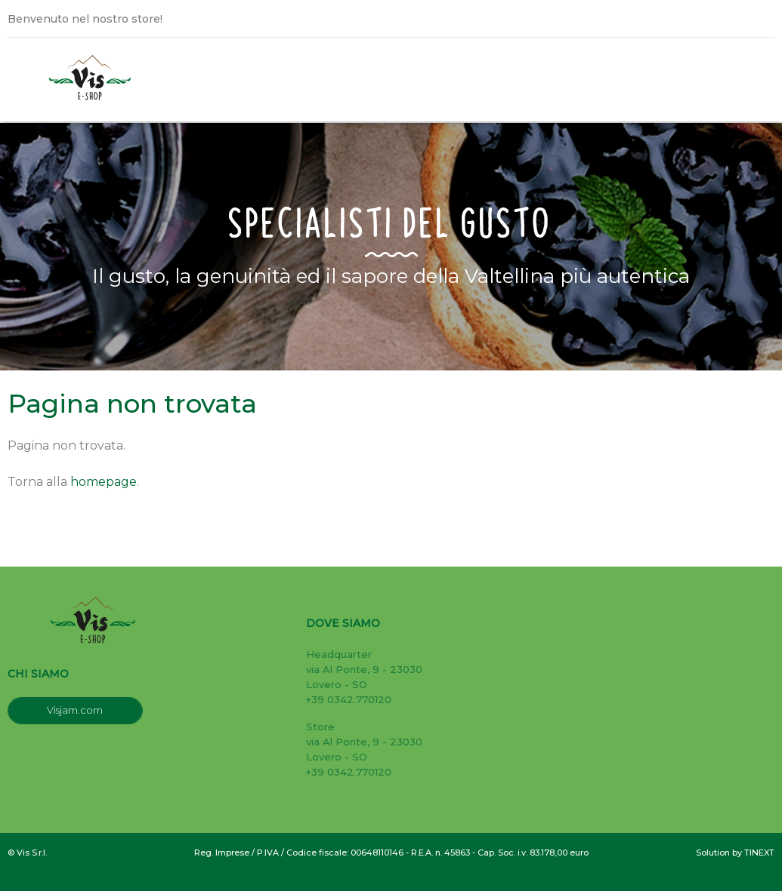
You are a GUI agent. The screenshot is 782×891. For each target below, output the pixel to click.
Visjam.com (75, 710)
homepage (103, 482)
